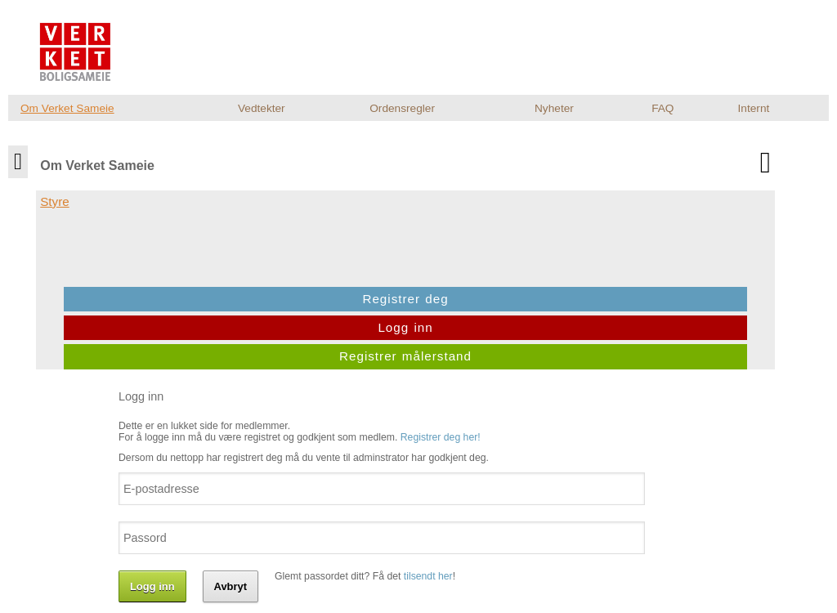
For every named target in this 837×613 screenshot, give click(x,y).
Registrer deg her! (452, 202)
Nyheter (554, 108)
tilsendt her (439, 341)
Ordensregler (402, 108)
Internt (754, 108)
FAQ (662, 108)
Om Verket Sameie (67, 108)
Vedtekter (261, 108)
